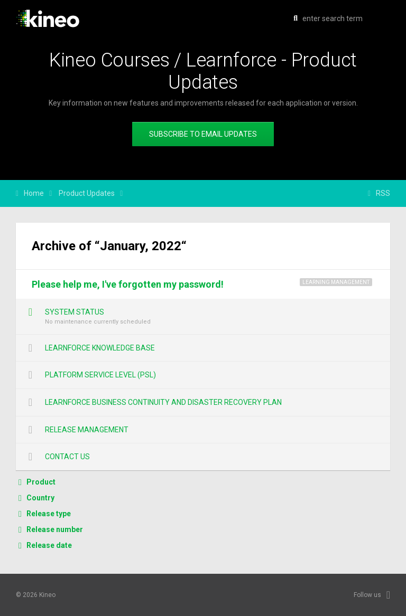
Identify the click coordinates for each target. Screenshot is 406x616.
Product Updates (87, 193)
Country (40, 498)
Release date (49, 545)
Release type (48, 513)
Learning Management (336, 282)
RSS (383, 193)
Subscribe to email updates (203, 134)
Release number (54, 529)
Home (34, 193)
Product (41, 482)
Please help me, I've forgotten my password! (128, 284)
